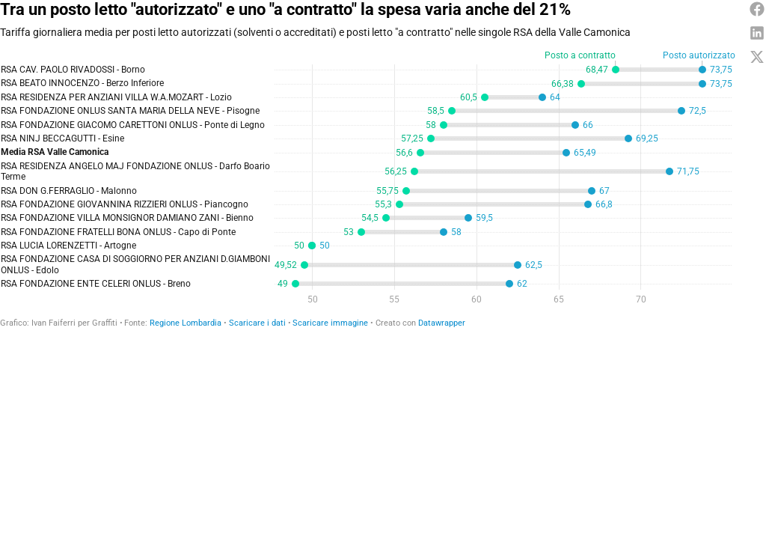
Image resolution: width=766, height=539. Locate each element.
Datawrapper (441, 323)
